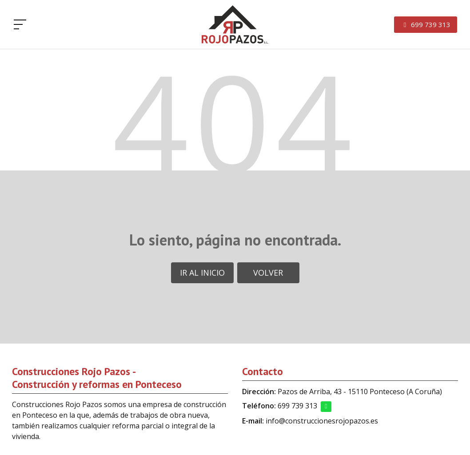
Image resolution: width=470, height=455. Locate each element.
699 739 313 (297, 406)
